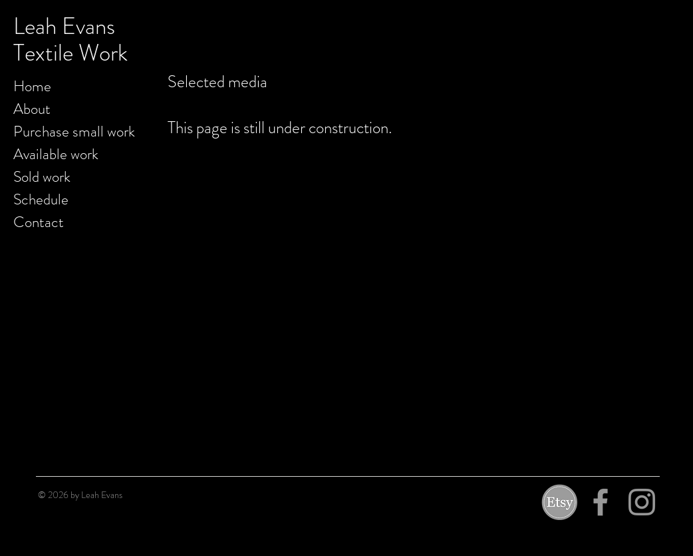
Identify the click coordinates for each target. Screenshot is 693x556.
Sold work (41, 177)
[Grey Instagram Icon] (642, 502)
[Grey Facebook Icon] (601, 502)
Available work (55, 154)
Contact (38, 222)
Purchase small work (74, 131)
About (32, 109)
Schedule (41, 199)
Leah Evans (64, 26)
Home (32, 86)
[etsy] (559, 502)
